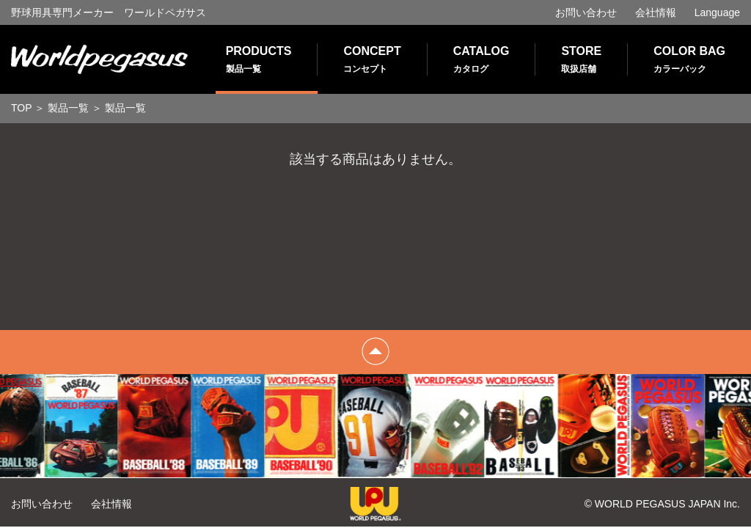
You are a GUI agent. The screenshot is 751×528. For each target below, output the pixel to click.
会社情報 (655, 12)
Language (717, 12)
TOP (21, 108)
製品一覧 (68, 108)
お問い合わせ (586, 12)
